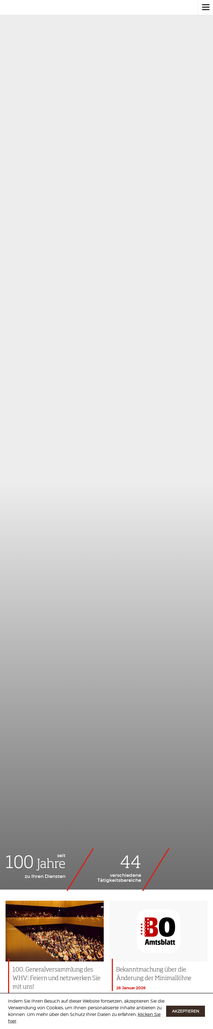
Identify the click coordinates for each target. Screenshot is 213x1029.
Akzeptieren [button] (185, 1011)
